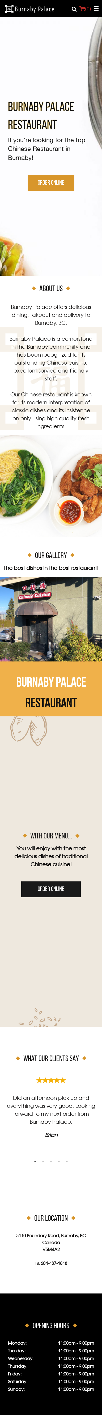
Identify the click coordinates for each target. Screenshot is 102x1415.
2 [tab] (43, 1161)
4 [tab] (59, 1161)
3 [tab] (51, 1161)
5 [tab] (67, 1161)
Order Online (51, 183)
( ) (85, 8)
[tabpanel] (51, 1105)
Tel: (51, 1264)
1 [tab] (35, 1161)
